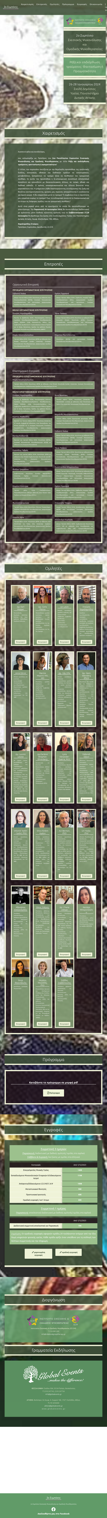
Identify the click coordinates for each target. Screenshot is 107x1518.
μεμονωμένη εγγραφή (38, 1253)
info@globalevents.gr (53, 1394)
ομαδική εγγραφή (68, 1252)
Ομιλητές (66, 5)
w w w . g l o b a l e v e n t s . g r (53, 1409)
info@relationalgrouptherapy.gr (53, 1334)
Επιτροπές (53, 5)
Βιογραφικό (20, 642)
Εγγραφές (94, 5)
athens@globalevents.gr (53, 1406)
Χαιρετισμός (39, 5)
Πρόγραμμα (80, 5)
